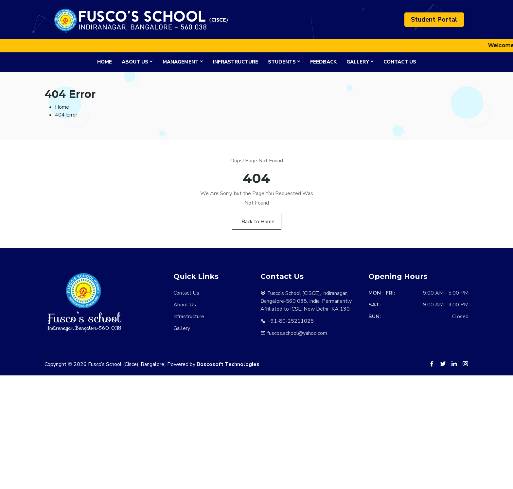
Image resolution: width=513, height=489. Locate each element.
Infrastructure (235, 62)
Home (104, 62)
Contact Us (399, 62)
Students (282, 62)
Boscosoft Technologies (228, 364)
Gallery (357, 62)
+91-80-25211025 (290, 321)
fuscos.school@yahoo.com (297, 333)
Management (181, 62)
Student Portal (434, 19)
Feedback (323, 62)
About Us (135, 62)
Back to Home (257, 221)
